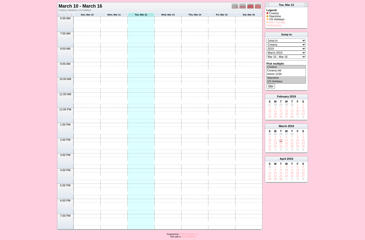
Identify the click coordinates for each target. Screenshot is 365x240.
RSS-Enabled (188, 236)
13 (286, 110)
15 (297, 110)
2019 (293, 96)
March (283, 126)
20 (286, 113)
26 (280, 116)
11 (275, 110)
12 (280, 110)
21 (292, 113)
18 (275, 113)
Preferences (273, 25)
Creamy (286, 67)
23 (303, 113)
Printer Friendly (275, 22)
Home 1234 (286, 74)
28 (292, 116)
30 (303, 146)
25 (275, 116)
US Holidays (286, 81)
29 (297, 146)
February (283, 96)
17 (269, 113)
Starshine (286, 78)
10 (269, 110)
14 (292, 110)
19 (280, 113)
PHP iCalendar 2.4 (188, 234)
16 (303, 110)
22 (297, 113)
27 (286, 116)
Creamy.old (286, 70)
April (283, 158)
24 (269, 116)
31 (269, 149)
